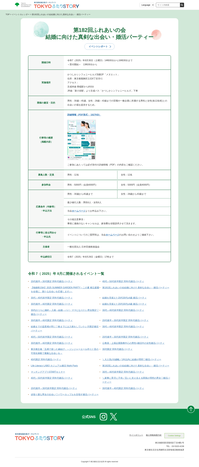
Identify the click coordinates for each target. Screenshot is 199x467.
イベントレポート (98, 46)
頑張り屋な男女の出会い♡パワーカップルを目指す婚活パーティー (65, 395)
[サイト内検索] (168, 5)
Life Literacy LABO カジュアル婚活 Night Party (54, 366)
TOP (8, 14)
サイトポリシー (135, 436)
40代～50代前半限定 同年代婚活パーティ (123, 282)
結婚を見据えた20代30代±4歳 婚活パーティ (124, 298)
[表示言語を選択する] (146, 5)
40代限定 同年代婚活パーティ (46, 360)
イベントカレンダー (21, 14)
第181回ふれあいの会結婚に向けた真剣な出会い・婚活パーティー (135, 288)
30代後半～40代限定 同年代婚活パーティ (52, 304)
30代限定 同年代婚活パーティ (117, 350)
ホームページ (78, 211)
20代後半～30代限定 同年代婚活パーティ (52, 282)
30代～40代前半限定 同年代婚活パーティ (52, 298)
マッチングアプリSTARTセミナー (48, 372)
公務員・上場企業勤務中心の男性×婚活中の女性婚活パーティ (133, 343)
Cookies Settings (173, 436)
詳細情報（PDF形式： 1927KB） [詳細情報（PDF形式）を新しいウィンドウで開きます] (84, 115)
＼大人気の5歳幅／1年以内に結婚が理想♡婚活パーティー (131, 360)
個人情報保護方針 (152, 436)
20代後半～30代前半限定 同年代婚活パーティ (125, 321)
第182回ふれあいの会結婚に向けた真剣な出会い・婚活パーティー (135, 366)
